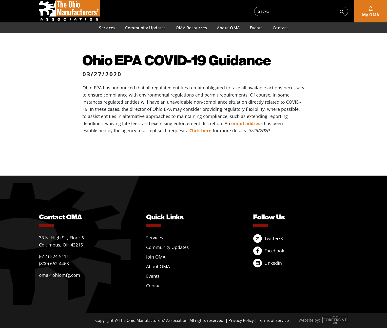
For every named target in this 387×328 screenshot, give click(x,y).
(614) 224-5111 (54, 256)
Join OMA (155, 257)
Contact (280, 28)
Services (107, 28)
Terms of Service (273, 320)
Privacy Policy (241, 320)
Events (256, 28)
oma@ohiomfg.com (59, 275)
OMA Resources (191, 28)
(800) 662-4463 (54, 263)
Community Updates (145, 28)
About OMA (228, 28)
